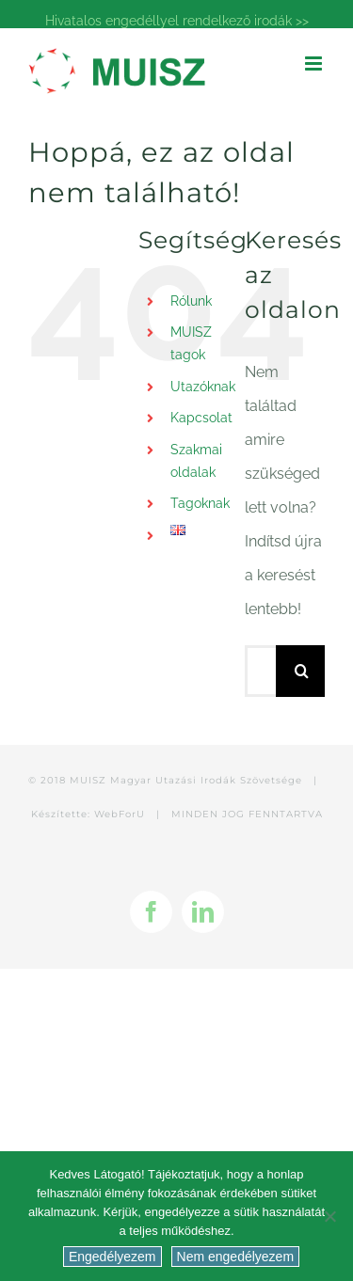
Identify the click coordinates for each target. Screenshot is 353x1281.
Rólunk (191, 300)
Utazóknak (202, 386)
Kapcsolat (201, 417)
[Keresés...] (260, 671)
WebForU (119, 814)
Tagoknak (200, 503)
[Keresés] (302, 671)
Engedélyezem (112, 1256)
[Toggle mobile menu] (315, 63)
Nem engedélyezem (236, 1256)
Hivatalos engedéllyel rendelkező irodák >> (177, 20)
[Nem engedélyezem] (329, 1216)
